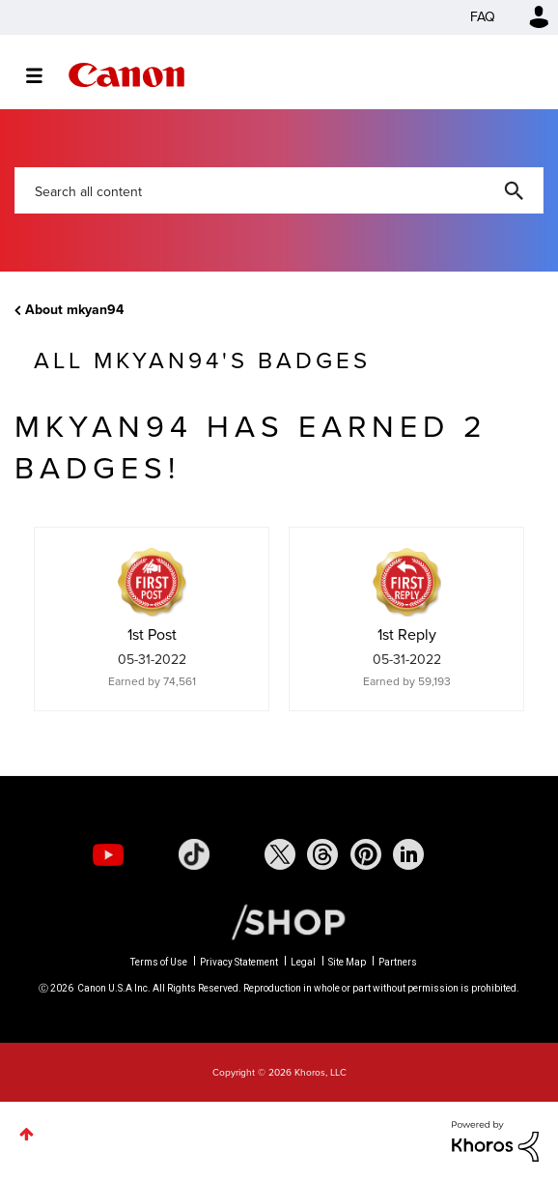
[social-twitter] (280, 854)
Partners (397, 962)
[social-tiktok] (194, 854)
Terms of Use (158, 962)
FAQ (482, 17)
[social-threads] (322, 854)
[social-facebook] (236, 854)
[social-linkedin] (408, 854)
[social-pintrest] (365, 854)
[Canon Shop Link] (279, 921)
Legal (303, 962)
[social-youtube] (108, 854)
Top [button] (26, 1134)
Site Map (347, 962)
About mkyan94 (74, 310)
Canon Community (126, 75)
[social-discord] (451, 854)
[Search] (279, 190)
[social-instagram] (150, 854)
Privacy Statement (239, 962)
